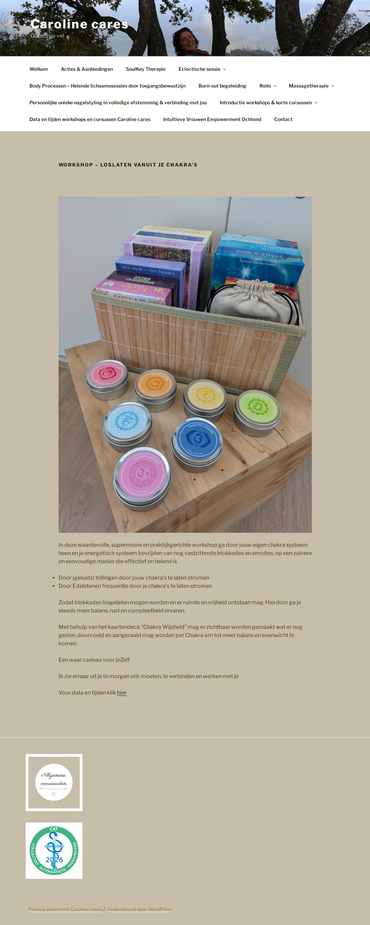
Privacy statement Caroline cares (65, 909)
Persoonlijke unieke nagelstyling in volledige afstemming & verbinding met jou (118, 102)
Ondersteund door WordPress (140, 909)
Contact (283, 119)
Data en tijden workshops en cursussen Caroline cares (89, 119)
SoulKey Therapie (146, 69)
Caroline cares (79, 23)
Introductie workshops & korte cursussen (269, 102)
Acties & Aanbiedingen (87, 69)
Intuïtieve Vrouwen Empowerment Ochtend (212, 119)
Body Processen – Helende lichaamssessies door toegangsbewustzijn (107, 86)
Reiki (268, 86)
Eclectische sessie (203, 69)
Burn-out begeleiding (222, 86)
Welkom (38, 69)
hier (122, 692)
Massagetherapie (312, 86)
